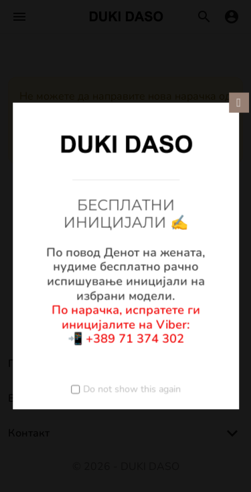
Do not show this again (132, 388)
